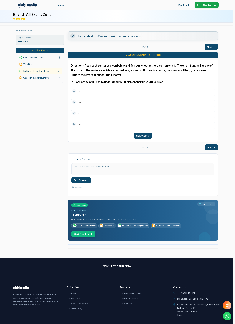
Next (211, 47)
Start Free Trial (83, 234)
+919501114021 (187, 293)
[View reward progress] (227, 305)
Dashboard (183, 4)
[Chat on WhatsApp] (227, 316)
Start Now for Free (206, 4)
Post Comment (81, 180)
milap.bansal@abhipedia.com (192, 298)
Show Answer (142, 135)
